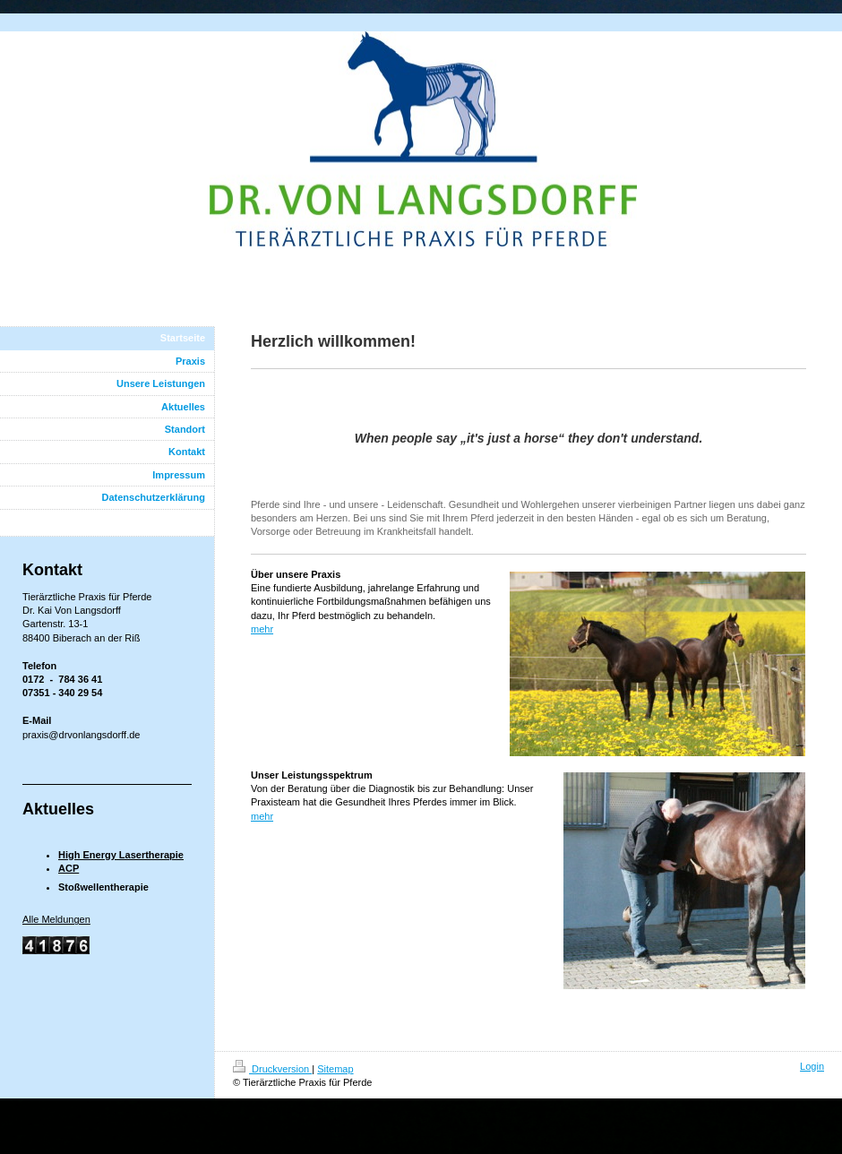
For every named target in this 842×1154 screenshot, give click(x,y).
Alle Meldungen (56, 919)
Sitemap (335, 1069)
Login (812, 1066)
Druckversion (272, 1069)
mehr (262, 629)
